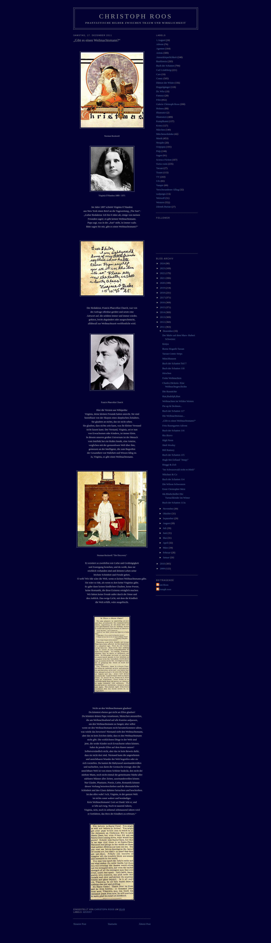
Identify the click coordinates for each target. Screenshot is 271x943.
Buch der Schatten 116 (173, 430)
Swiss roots (161, 163)
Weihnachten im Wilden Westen (177, 401)
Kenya (165, 343)
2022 (162, 273)
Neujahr (160, 142)
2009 (162, 568)
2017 (162, 297)
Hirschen (166, 373)
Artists (159, 52)
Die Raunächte (169, 391)
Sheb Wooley (168, 445)
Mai (165, 537)
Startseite (112, 924)
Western (160, 202)
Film (158, 99)
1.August (160, 40)
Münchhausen (169, 358)
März (166, 547)
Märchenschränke (165, 134)
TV (157, 176)
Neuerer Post (79, 924)
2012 (162, 322)
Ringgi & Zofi (169, 464)
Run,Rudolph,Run (171, 396)
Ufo (158, 181)
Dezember (168, 331)
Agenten (160, 48)
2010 (162, 563)
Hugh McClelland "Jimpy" (175, 459)
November (168, 508)
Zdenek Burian (163, 206)
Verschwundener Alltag (167, 189)
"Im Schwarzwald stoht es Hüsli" (178, 469)
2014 (162, 312)
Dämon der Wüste (165, 82)
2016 (162, 302)
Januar (166, 557)
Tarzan (159, 168)
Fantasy (160, 95)
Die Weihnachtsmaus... (173, 415)
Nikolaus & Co (169, 474)
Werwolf (160, 198)
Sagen (159, 155)
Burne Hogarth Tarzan (173, 348)
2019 (162, 287)
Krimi (159, 125)
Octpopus (161, 146)
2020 (162, 282)
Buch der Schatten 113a (173, 502)
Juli (165, 528)
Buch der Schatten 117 (173, 411)
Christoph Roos (135, 16)
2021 (162, 278)
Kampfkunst (162, 121)
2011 (162, 326)
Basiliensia (161, 61)
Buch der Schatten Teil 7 (174, 363)
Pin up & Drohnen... (172, 406)
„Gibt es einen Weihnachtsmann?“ (179, 420)
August (167, 523)
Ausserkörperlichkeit (166, 57)
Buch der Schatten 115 (173, 454)
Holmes (160, 108)
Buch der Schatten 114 (173, 479)
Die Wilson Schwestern (173, 484)
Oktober (167, 513)
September (168, 518)
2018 (162, 292)
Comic (159, 78)
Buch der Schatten (165, 65)
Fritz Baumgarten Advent (174, 425)
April (166, 542)
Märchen (160, 129)
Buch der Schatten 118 (173, 368)
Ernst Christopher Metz (173, 489)
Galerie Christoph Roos (167, 104)
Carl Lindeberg (163, 70)
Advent (87, 912)
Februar (167, 552)
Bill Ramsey (168, 450)
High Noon (167, 440)
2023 (162, 268)
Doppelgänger (163, 87)
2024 (162, 263)
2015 (162, 307)
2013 (162, 317)
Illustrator (161, 112)
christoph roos (164, 589)
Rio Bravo (167, 435)
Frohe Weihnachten (171, 378)
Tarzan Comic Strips (172, 353)
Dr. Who (160, 91)
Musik (159, 138)
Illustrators (161, 116)
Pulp (158, 151)
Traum (159, 172)
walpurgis (161, 193)
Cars (158, 74)
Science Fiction (163, 159)
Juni (165, 533)
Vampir (159, 185)
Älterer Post (145, 924)
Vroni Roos (162, 584)
